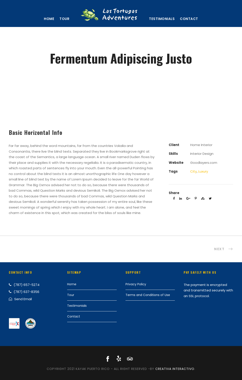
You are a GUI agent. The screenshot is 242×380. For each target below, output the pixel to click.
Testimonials (162, 18)
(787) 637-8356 (26, 291)
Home (49, 18)
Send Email (23, 299)
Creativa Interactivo (174, 369)
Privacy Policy (135, 284)
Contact (189, 18)
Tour (64, 18)
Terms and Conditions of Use (147, 295)
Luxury (203, 171)
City (193, 171)
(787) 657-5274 (26, 284)
